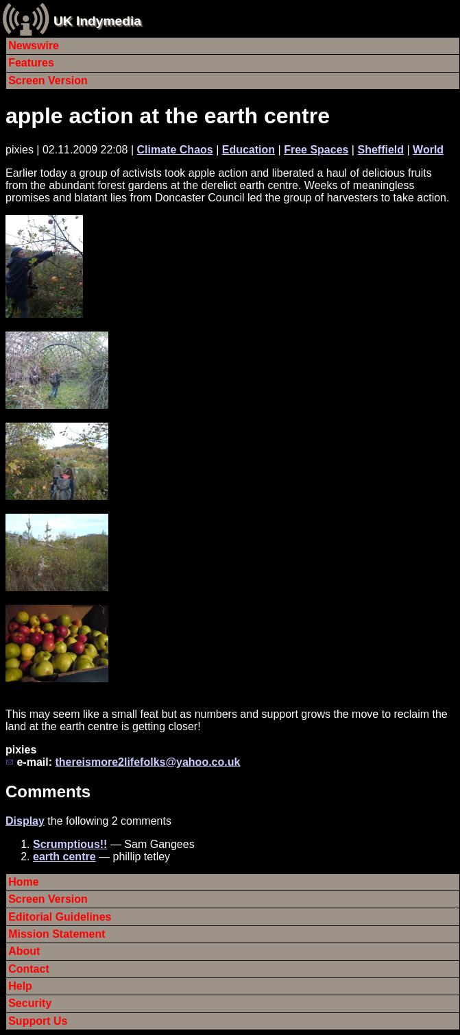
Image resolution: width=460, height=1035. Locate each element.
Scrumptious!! (70, 844)
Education (248, 149)
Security (29, 1003)
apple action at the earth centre (167, 115)
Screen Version (48, 80)
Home (23, 882)
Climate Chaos (175, 149)
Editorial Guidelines (59, 917)
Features (31, 62)
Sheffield (380, 149)
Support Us (37, 1021)
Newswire (33, 45)
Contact (28, 969)
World (428, 149)
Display (25, 821)
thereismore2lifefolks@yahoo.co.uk (147, 762)
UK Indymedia (97, 21)
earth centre (64, 856)
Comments (47, 791)
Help (20, 986)
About (24, 951)
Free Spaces (316, 149)
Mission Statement (56, 934)
